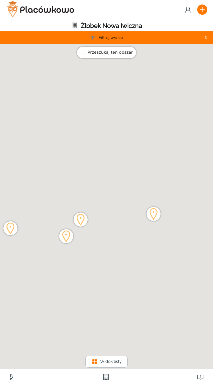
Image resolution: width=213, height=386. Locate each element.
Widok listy (106, 361)
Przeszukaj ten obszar (106, 52)
